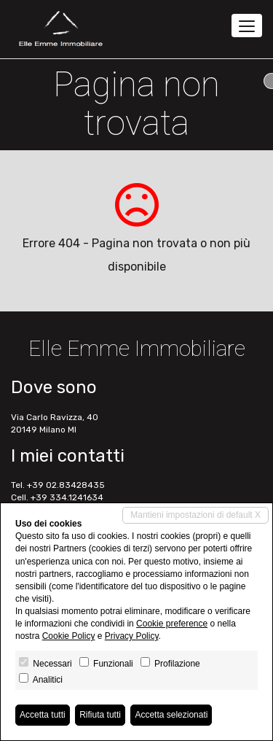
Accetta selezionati (171, 715)
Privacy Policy (132, 636)
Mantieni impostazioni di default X (195, 515)
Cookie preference (171, 623)
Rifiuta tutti (100, 715)
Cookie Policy (68, 636)
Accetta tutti (43, 715)
